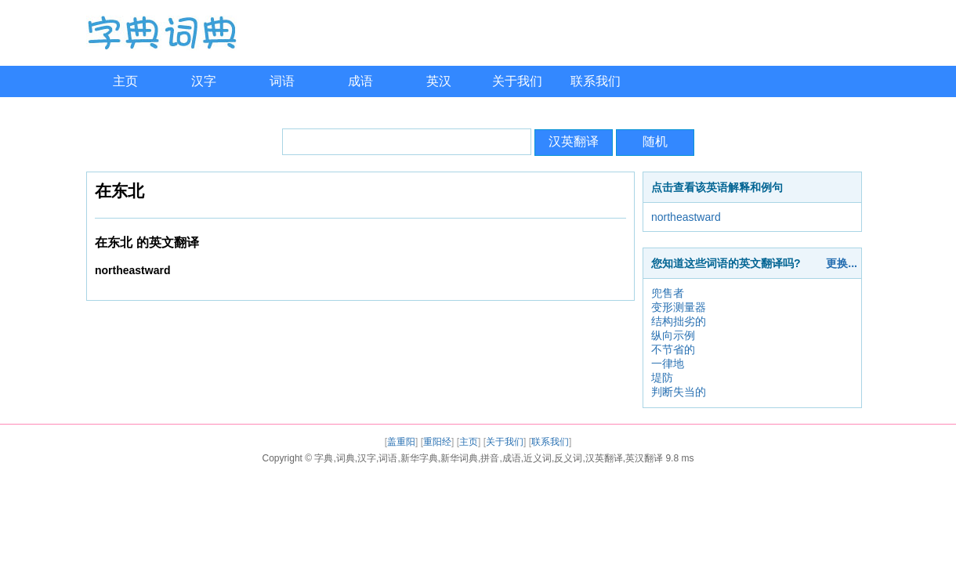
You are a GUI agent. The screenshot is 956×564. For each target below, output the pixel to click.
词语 (282, 81)
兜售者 (667, 293)
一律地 (667, 363)
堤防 (662, 377)
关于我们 (517, 81)
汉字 (203, 81)
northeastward (686, 217)
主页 (125, 81)
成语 (360, 81)
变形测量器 (678, 307)
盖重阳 (401, 441)
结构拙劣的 (678, 321)
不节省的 (673, 349)
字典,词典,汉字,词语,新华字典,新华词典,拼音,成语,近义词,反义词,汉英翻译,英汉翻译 (488, 458)
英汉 (438, 81)
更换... (841, 263)
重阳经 (437, 441)
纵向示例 (673, 335)
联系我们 (595, 81)
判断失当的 (678, 391)
